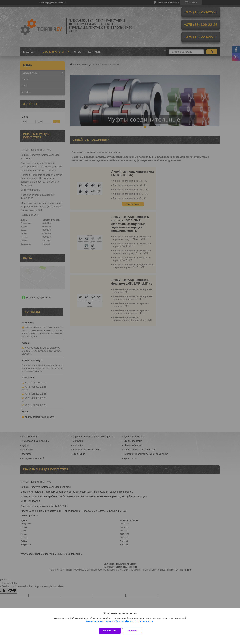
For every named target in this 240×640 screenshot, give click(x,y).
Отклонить (134, 630)
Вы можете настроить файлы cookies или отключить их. (118, 623)
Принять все (110, 630)
